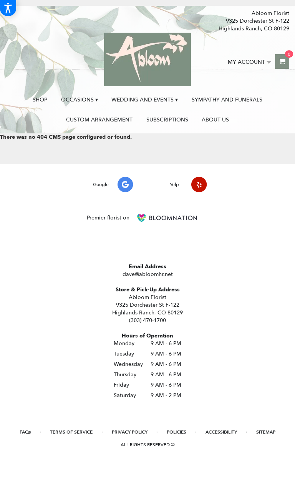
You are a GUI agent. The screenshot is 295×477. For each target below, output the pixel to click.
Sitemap (265, 432)
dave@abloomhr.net (148, 274)
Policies (176, 432)
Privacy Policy (130, 432)
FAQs (25, 432)
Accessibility (221, 432)
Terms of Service (71, 432)
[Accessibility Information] (8, 8)
